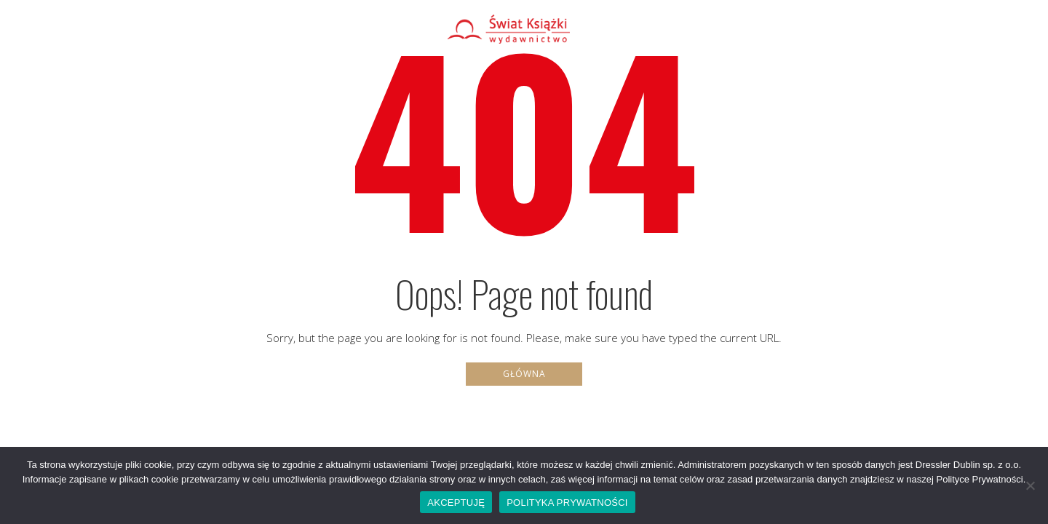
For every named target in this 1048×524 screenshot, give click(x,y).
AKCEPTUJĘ (456, 502)
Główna (524, 374)
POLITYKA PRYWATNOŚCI (567, 502)
